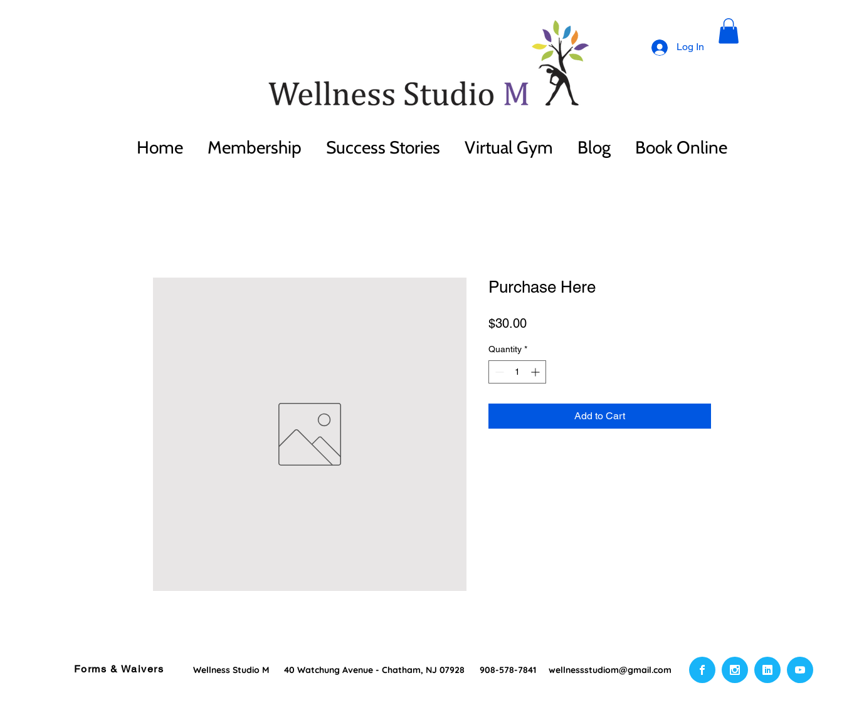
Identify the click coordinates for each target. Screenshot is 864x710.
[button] (728, 31)
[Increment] (536, 372)
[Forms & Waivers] (120, 669)
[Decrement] (498, 372)
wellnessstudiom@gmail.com (610, 670)
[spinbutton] (517, 372)
